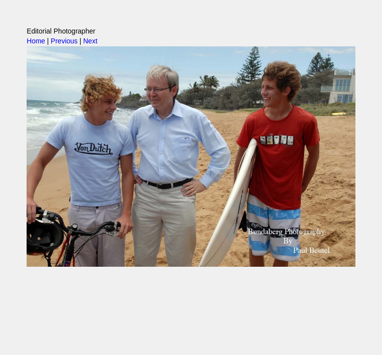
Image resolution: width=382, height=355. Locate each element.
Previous (64, 41)
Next (90, 41)
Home (36, 41)
